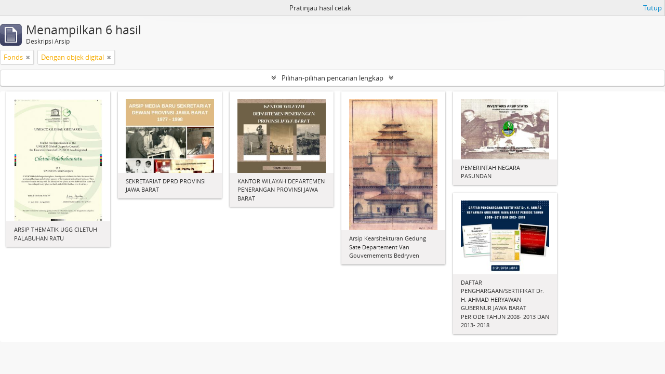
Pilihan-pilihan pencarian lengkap (332, 78)
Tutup (652, 7)
